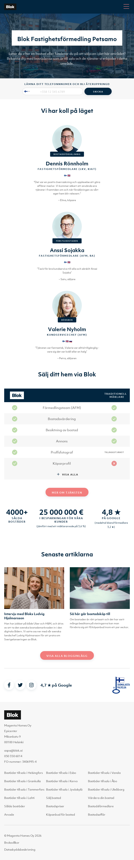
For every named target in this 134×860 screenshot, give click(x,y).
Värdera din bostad (101, 798)
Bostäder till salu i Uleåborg (106, 789)
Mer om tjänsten (67, 492)
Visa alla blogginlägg (67, 656)
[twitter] (20, 685)
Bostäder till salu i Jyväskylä (64, 789)
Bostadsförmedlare (101, 806)
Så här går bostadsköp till (90, 614)
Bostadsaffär (96, 814)
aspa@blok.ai (13, 750)
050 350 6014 (13, 756)
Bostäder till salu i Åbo (102, 781)
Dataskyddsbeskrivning (19, 849)
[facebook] (9, 685)
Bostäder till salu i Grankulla (22, 781)
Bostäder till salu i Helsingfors (23, 773)
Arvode (9, 814)
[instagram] (31, 685)
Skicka (98, 91)
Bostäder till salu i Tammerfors (24, 789)
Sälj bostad (53, 798)
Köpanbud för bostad (60, 814)
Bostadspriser (55, 806)
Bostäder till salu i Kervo (62, 781)
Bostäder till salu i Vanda (104, 773)
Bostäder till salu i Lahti (19, 798)
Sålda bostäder (14, 806)
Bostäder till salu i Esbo (61, 773)
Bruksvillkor (11, 843)
